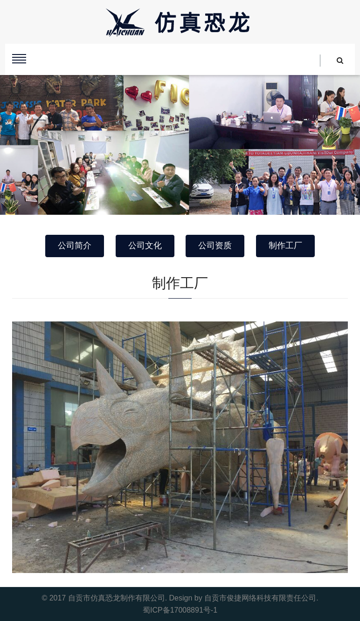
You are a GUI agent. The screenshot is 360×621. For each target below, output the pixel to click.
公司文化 (145, 245)
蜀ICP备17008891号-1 (180, 610)
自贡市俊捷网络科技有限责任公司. (261, 598)
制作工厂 (285, 245)
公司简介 (74, 245)
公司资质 (215, 245)
